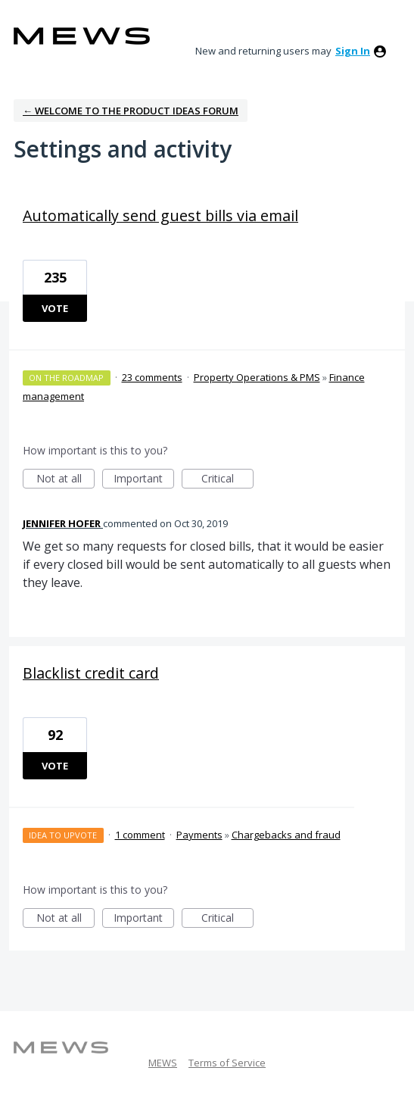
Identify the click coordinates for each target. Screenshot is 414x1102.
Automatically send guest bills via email (160, 215)
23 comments (152, 377)
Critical (227, 480)
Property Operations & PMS (257, 377)
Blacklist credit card (91, 673)
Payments (199, 834)
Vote (55, 308)
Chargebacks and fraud (286, 834)
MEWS (162, 1062)
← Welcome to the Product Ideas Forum (130, 110)
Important (144, 480)
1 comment (140, 834)
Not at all (65, 480)
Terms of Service (227, 1062)
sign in (352, 51)
